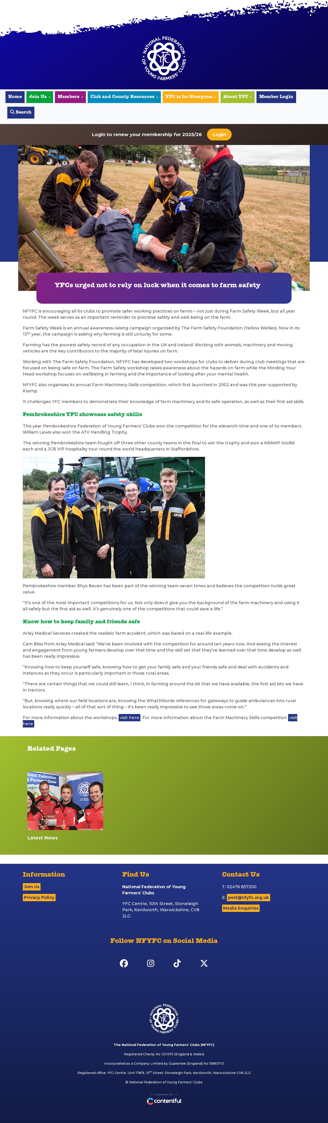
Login (219, 134)
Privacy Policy (39, 897)
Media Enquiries (241, 908)
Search (21, 112)
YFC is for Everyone (190, 97)
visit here (129, 717)
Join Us (39, 97)
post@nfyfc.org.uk (248, 897)
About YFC (237, 97)
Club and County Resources (124, 97)
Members (70, 97)
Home (15, 97)
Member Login (276, 97)
